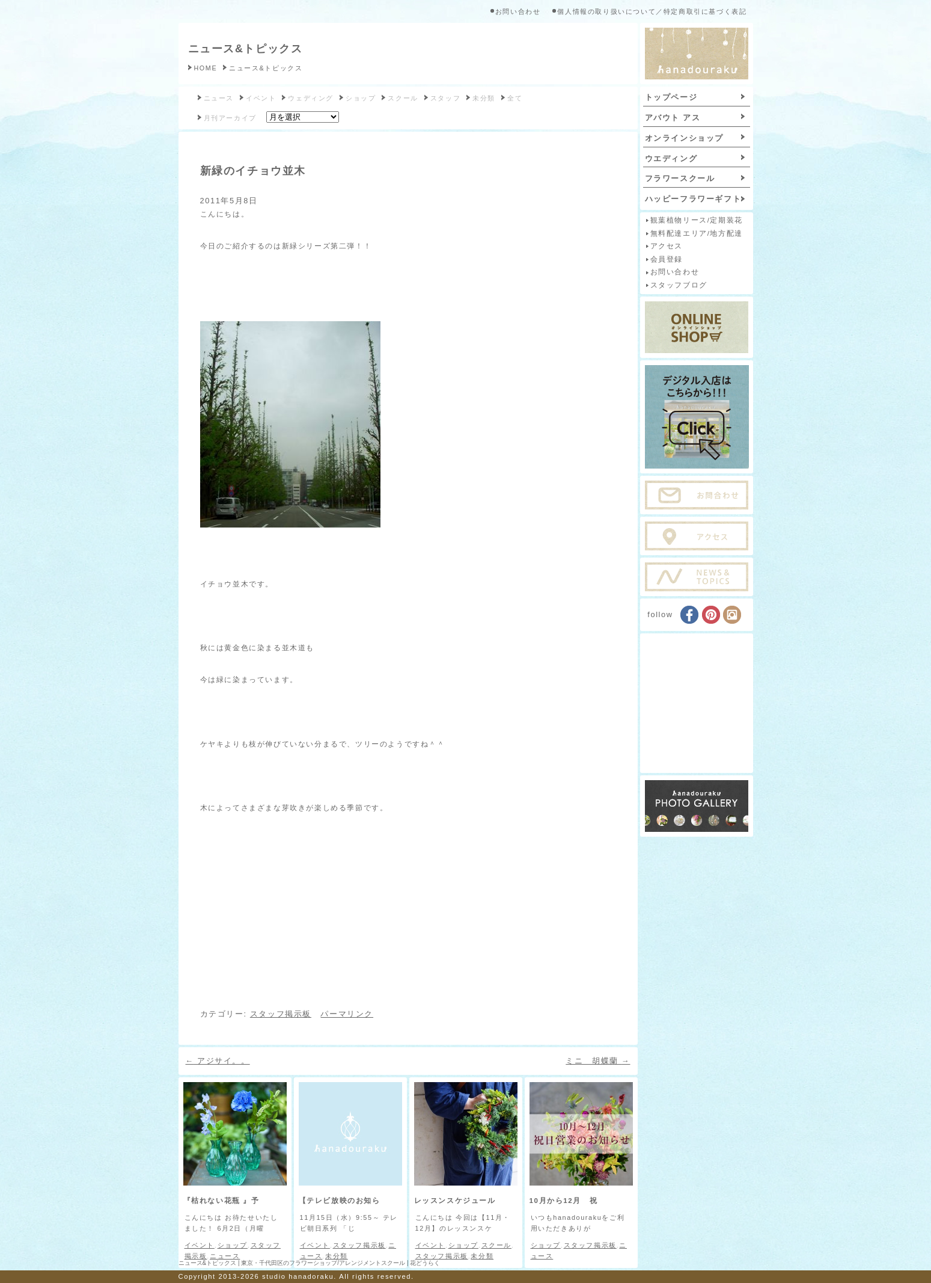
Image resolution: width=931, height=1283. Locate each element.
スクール (403, 98)
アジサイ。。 (218, 1060)
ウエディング (671, 158)
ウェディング (311, 98)
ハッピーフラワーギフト (693, 198)
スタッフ (445, 98)
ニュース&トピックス (245, 49)
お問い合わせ (518, 11)
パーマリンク (346, 1013)
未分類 (483, 98)
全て (514, 98)
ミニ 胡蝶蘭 (598, 1060)
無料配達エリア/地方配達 (696, 233)
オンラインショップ (684, 138)
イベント (261, 98)
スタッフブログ (678, 285)
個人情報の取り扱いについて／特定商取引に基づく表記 (651, 11)
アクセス (666, 246)
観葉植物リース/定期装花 (696, 220)
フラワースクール (680, 178)
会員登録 (666, 259)
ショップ (361, 98)
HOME (206, 68)
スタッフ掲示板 (280, 1013)
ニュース (219, 98)
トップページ (671, 97)
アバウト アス (673, 117)
